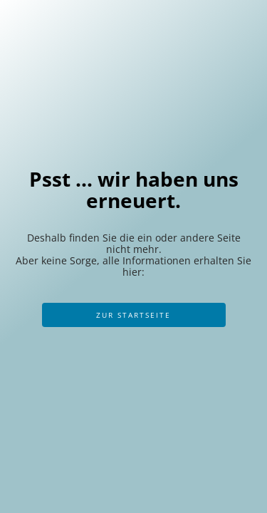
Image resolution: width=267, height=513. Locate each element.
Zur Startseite (133, 315)
